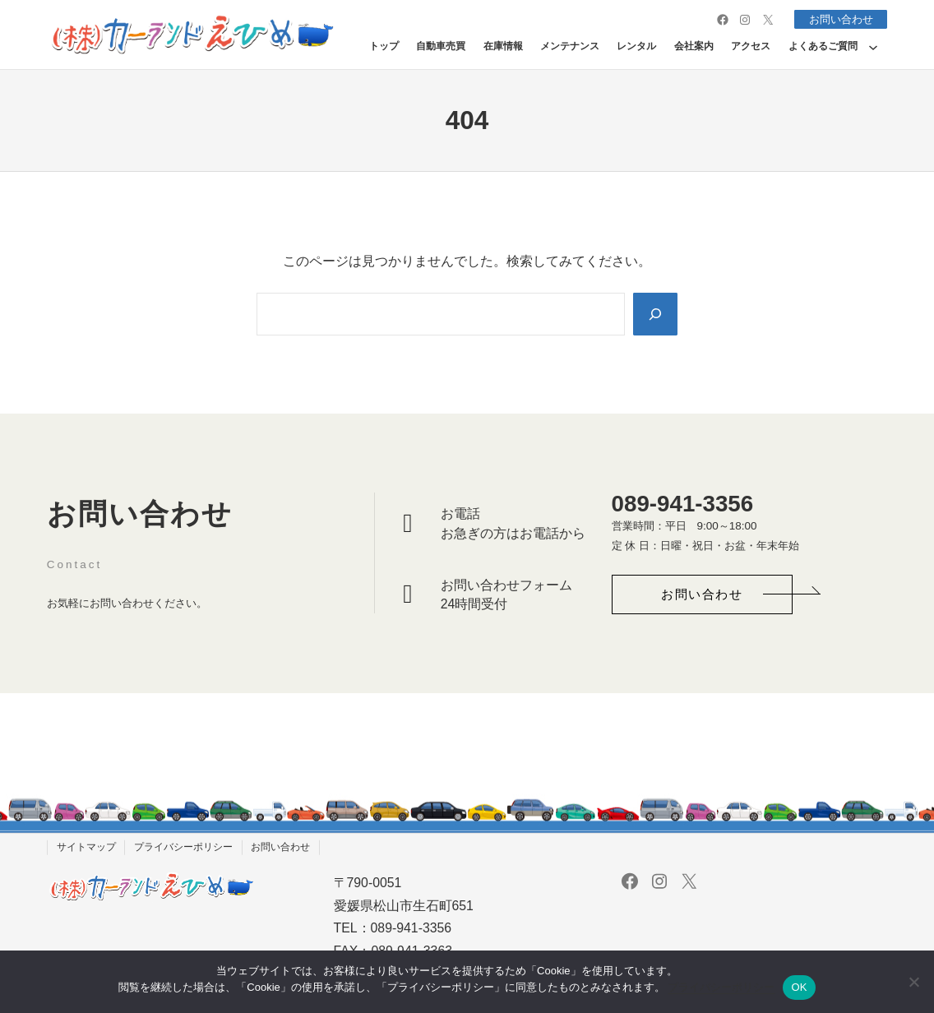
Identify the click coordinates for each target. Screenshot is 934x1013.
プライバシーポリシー (721, 987)
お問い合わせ (837, 19)
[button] (702, 595)
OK (799, 987)
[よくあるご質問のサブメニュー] (873, 47)
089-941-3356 (683, 503)
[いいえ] (913, 982)
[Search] (654, 314)
